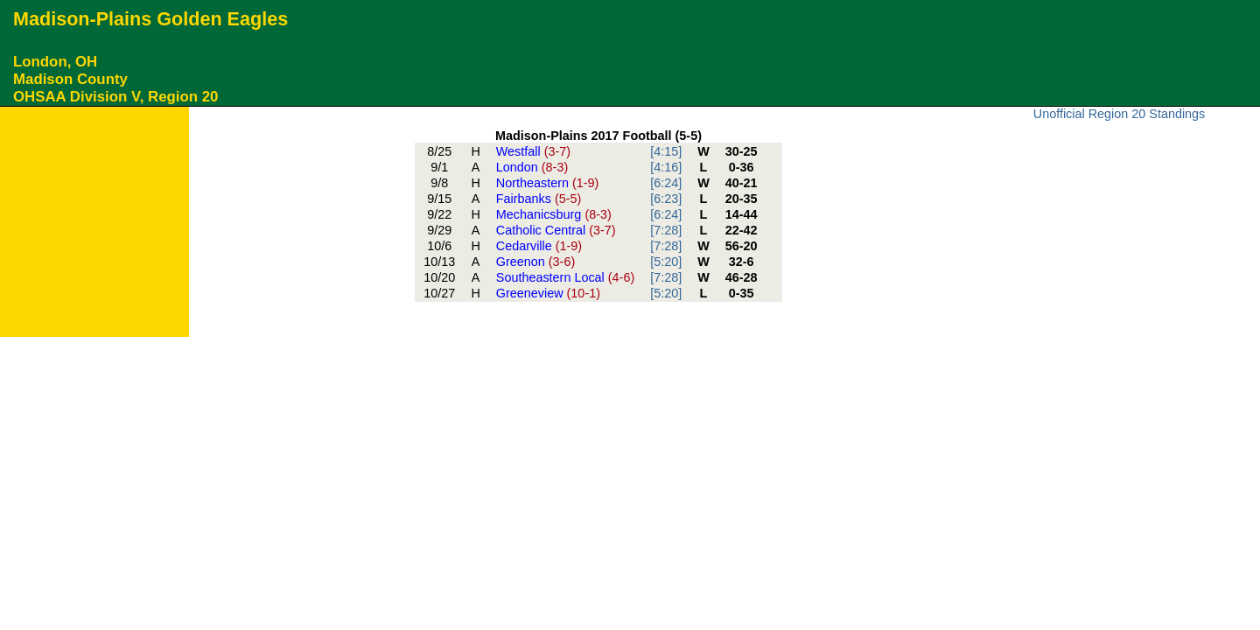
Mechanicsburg (554, 214)
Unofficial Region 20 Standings (1119, 114)
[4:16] (666, 167)
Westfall (533, 151)
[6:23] (666, 199)
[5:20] (666, 262)
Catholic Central (556, 230)
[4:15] (666, 151)
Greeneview (548, 293)
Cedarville (539, 246)
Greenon (535, 262)
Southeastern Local (565, 277)
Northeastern (547, 183)
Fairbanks (539, 199)
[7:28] (666, 230)
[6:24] (666, 183)
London (532, 167)
